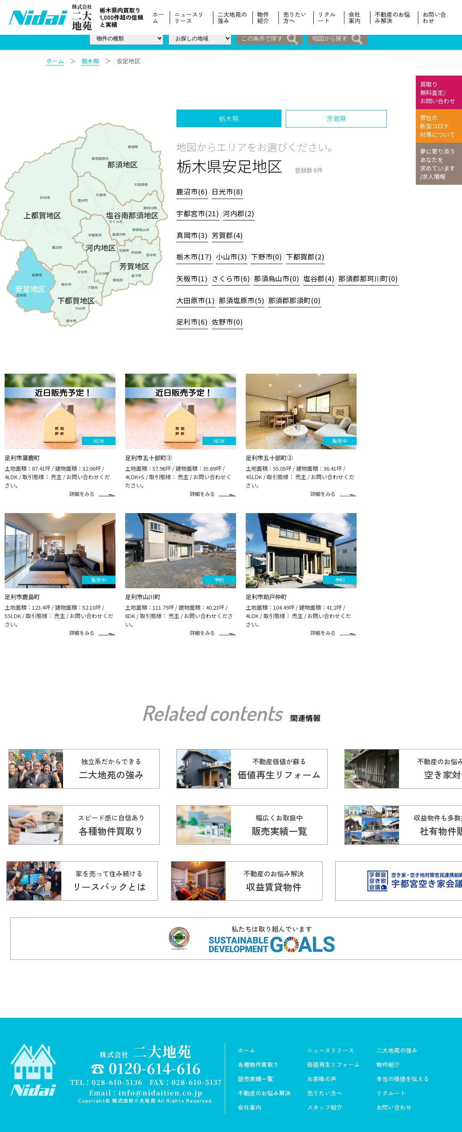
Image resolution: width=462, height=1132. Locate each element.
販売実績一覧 (255, 1071)
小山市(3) (233, 256)
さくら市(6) (233, 277)
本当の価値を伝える (402, 1071)
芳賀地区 (134, 264)
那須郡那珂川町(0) (375, 277)
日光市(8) (229, 191)
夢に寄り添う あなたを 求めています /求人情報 (437, 164)
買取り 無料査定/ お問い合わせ (437, 92)
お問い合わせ (434, 17)
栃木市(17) (194, 256)
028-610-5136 (117, 1074)
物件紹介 (263, 17)
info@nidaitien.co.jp (160, 1084)
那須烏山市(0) (280, 277)
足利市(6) (192, 320)
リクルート (327, 17)
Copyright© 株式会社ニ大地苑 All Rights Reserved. (145, 1091)
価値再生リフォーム (333, 1057)
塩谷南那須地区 (132, 213)
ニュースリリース (189, 17)
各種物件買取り (258, 1057)
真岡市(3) (192, 234)
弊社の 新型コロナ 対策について (437, 126)
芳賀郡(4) (229, 234)
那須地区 (123, 164)
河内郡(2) (240, 213)
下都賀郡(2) (309, 256)
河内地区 (101, 245)
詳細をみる (88, 488)
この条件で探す (269, 39)
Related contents (212, 704)
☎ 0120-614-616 (145, 1060)
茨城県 (338, 118)
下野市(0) (269, 256)
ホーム (158, 17)
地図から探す (337, 39)
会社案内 (354, 17)
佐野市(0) (229, 320)
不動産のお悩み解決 (392, 17)
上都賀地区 (42, 213)
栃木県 (90, 61)
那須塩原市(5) (244, 298)
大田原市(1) (196, 298)
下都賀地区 (76, 298)
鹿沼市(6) (192, 191)
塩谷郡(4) (323, 277)
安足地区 (30, 287)
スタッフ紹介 (324, 1099)
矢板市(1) (192, 277)
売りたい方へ (295, 17)
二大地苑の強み (232, 17)
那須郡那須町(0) (299, 298)
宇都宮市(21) (198, 213)
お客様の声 (321, 1071)
